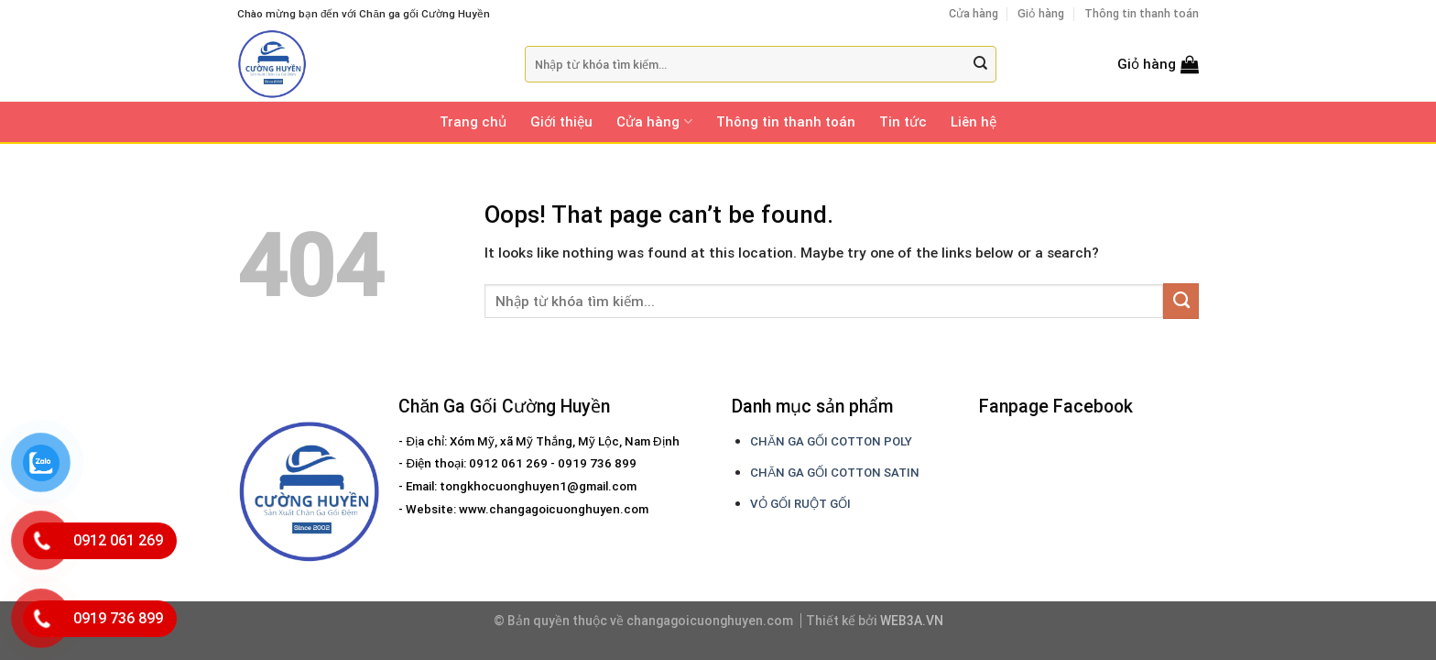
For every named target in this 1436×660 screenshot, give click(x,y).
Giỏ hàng (1040, 13)
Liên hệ (973, 122)
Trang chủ (473, 122)
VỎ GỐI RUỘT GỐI (800, 504)
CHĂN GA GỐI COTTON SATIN (834, 472)
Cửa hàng (973, 13)
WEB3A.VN (911, 620)
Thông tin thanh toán (1141, 13)
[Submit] (980, 65)
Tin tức (903, 122)
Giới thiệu (561, 122)
